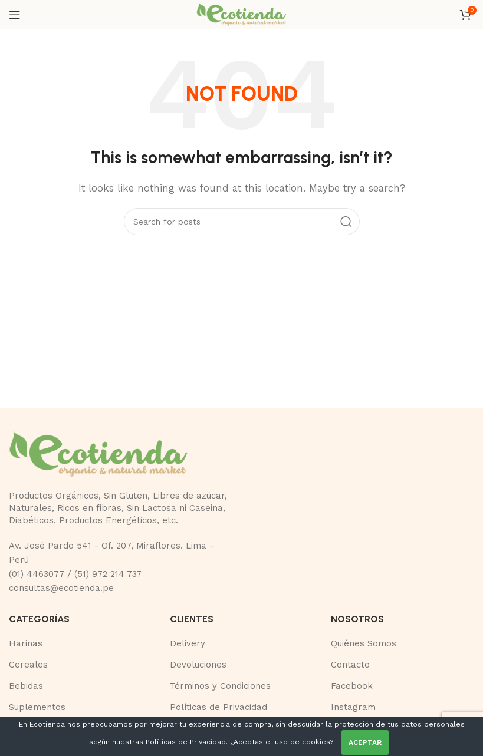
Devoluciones (198, 664)
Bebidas (26, 686)
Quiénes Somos (363, 643)
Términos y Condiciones (220, 686)
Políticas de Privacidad (218, 707)
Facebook (352, 686)
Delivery (187, 643)
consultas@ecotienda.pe (61, 588)
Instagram (353, 707)
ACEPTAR (365, 742)
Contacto (350, 664)
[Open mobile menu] (15, 15)
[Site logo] (241, 14)
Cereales (28, 664)
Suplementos (37, 707)
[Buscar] (242, 221)
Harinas (25, 643)
